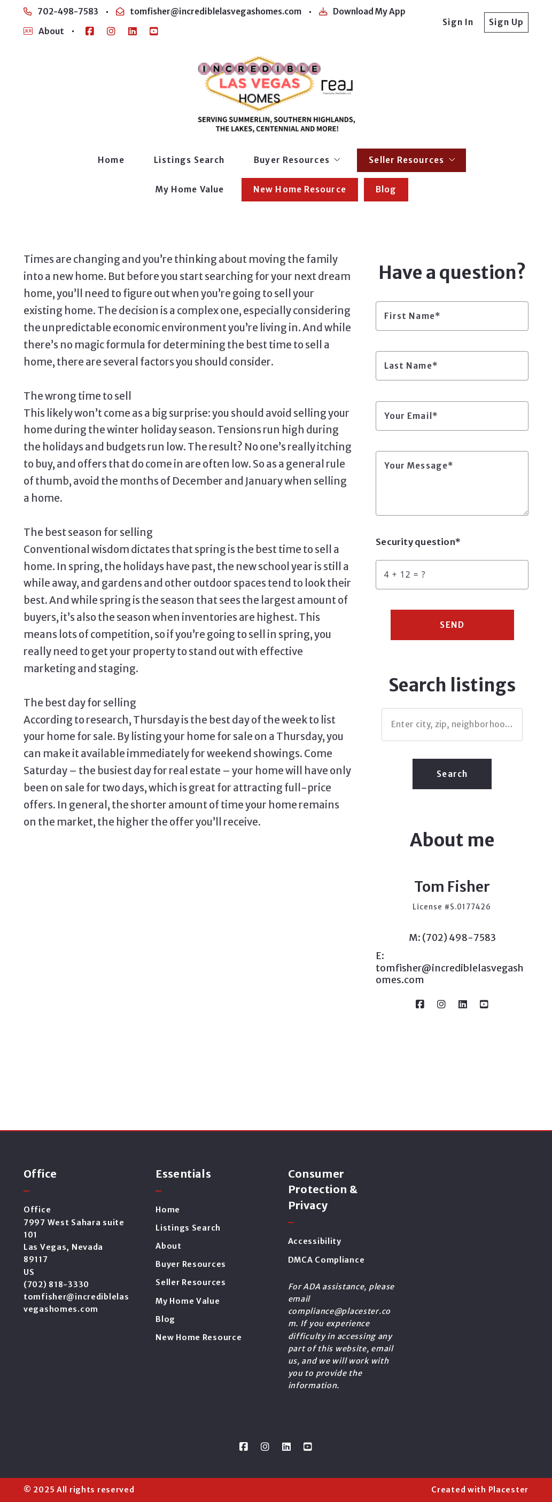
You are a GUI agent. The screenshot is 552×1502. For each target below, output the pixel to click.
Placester (508, 1490)
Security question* (418, 542)
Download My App (362, 11)
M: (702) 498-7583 (452, 938)
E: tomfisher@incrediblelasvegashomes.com (450, 968)
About (44, 31)
